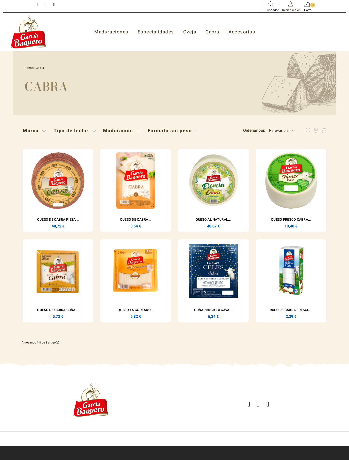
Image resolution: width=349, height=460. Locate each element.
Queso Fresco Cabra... (291, 219)
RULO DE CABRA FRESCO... (291, 309)
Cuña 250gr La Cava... (213, 309)
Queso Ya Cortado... (135, 309)
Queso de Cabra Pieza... (58, 219)
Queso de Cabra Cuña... (58, 309)
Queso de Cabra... (135, 219)
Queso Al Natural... (213, 219)
